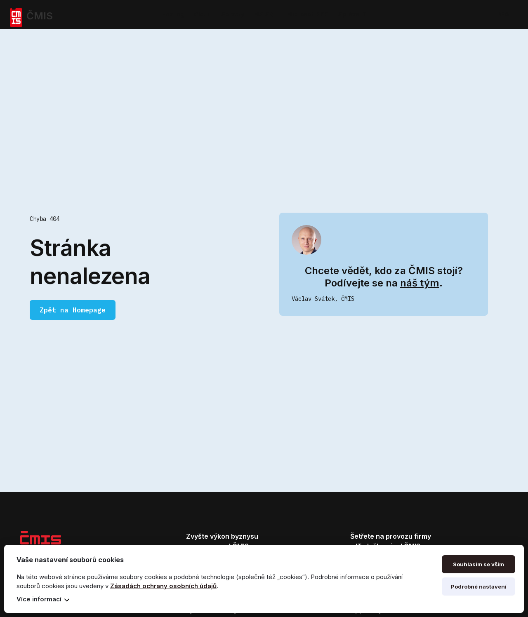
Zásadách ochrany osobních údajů (163, 586)
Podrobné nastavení (479, 586)
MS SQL (265, 14)
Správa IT (352, 14)
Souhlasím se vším (478, 564)
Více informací (38, 599)
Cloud (202, 14)
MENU (504, 14)
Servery (232, 14)
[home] (59, 14)
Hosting (173, 14)
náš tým (419, 283)
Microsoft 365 (307, 14)
